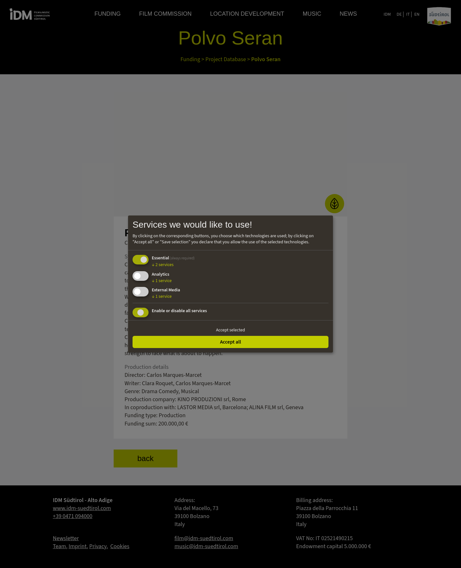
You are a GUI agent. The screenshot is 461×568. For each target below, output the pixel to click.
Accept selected (230, 330)
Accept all (230, 341)
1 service (162, 281)
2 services (163, 265)
